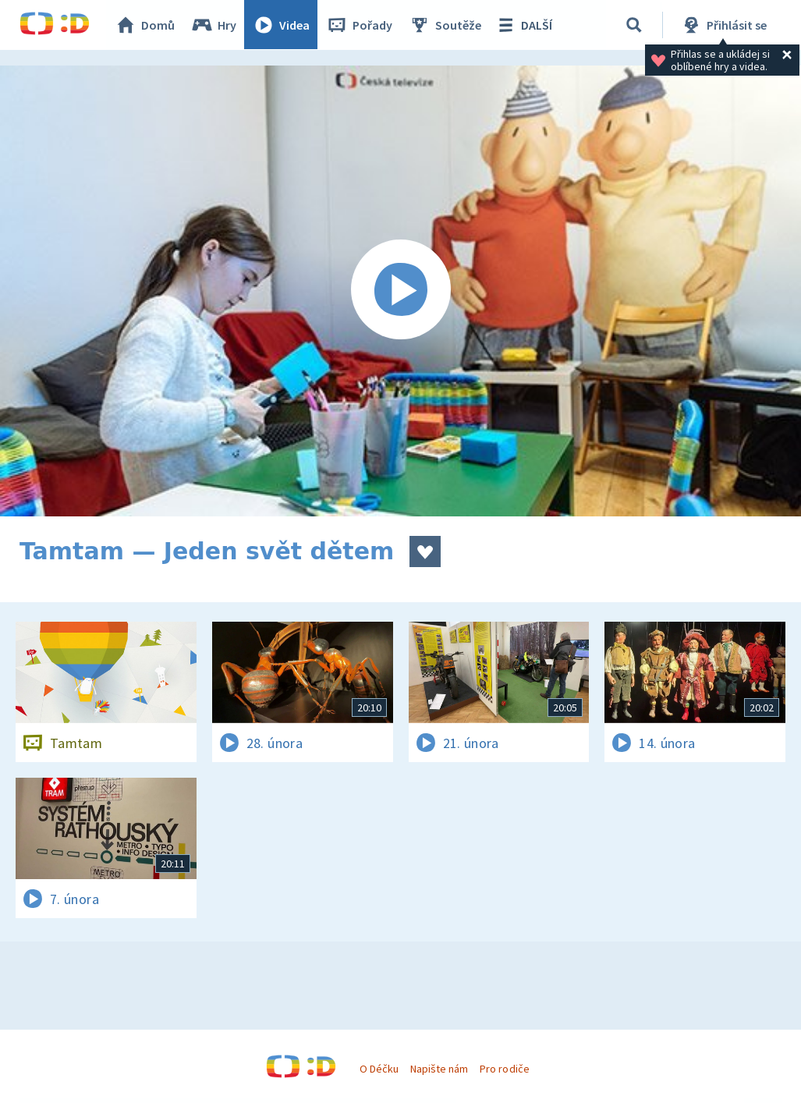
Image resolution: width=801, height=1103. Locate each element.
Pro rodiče (504, 1069)
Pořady (359, 25)
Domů (145, 25)
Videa (281, 25)
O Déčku (379, 1069)
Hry (214, 25)
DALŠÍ (523, 25)
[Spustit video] (400, 291)
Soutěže (445, 25)
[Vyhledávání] (635, 25)
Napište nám (439, 1069)
